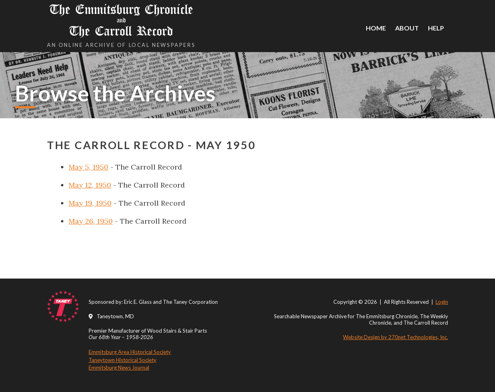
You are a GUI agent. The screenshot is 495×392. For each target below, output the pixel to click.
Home (376, 28)
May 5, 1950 (88, 167)
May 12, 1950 (90, 185)
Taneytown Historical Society (122, 360)
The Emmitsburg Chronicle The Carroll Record (121, 20)
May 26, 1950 (91, 221)
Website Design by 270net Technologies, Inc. (395, 337)
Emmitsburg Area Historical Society (130, 352)
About (407, 28)
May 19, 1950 (90, 203)
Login (442, 302)
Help (436, 28)
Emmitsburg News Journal (119, 367)
